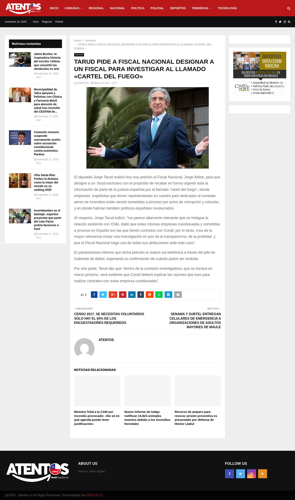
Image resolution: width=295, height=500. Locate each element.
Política (137, 8)
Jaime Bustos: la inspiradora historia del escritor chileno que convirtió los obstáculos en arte (47, 61)
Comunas (72, 8)
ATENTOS (83, 83)
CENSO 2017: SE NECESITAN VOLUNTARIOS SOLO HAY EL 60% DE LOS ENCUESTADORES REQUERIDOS (109, 318)
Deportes (178, 8)
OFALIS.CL (95, 495)
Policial (157, 8)
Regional (96, 8)
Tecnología (227, 8)
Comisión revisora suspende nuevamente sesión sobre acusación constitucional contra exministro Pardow (47, 143)
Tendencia (200, 8)
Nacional (117, 8)
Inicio (54, 8)
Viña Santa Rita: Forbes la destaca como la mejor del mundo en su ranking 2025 (46, 182)
